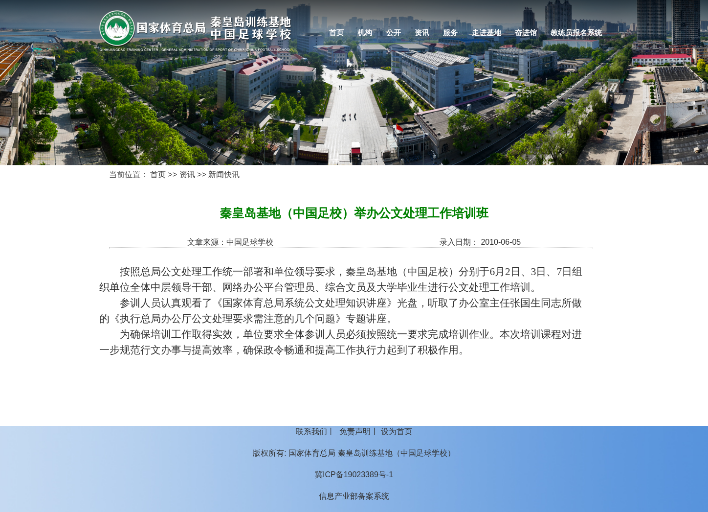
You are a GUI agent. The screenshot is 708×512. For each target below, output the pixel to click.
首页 (336, 33)
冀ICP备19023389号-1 (354, 474)
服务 (450, 33)
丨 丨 (354, 431)
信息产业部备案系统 (354, 496)
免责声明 (355, 431)
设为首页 (396, 431)
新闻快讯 (224, 174)
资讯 (422, 33)
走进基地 (486, 33)
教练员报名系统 (576, 33)
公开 (393, 33)
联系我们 (311, 431)
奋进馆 (526, 33)
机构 (364, 33)
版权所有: (269, 453)
